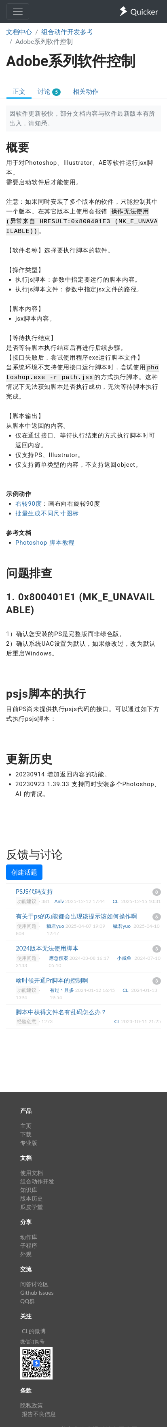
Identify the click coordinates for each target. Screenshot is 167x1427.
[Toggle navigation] (17, 11)
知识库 (28, 1189)
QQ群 (27, 1301)
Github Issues (37, 1292)
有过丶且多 (62, 990)
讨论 (49, 91)
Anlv (59, 901)
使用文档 (31, 1172)
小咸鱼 (125, 958)
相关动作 (86, 91)
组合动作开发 (37, 1181)
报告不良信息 (39, 1413)
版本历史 (31, 1198)
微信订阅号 (32, 1342)
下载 (26, 1134)
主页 (26, 1125)
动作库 (28, 1236)
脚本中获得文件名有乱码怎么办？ (61, 1011)
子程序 (28, 1245)
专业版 (28, 1142)
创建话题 (24, 872)
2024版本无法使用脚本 (47, 948)
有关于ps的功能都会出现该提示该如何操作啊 (76, 916)
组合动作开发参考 (67, 31)
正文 (19, 91)
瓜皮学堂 (31, 1206)
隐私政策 (31, 1405)
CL (116, 901)
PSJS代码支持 (34, 891)
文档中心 (19, 31)
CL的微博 (34, 1331)
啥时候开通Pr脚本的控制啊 (52, 980)
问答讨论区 (34, 1283)
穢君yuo (56, 926)
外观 (26, 1253)
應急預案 (59, 958)
